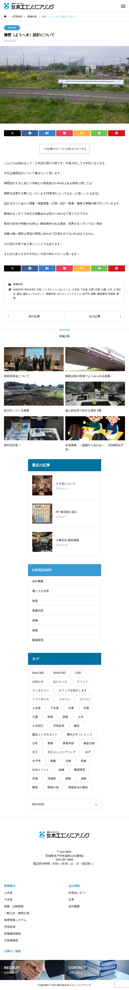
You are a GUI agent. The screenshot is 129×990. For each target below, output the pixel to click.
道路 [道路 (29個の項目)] (83, 778)
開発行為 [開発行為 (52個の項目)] (53, 787)
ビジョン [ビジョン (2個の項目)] (85, 699)
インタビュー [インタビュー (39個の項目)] (40, 690)
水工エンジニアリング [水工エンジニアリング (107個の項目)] (61, 752)
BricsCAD (30, 289)
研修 (35, 620)
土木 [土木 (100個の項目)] (81, 716)
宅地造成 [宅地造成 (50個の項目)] (58, 725)
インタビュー (50, 289)
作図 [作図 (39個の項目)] (86, 708)
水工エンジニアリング (69, 293)
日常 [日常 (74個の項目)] (35, 743)
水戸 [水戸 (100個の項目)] (88, 752)
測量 (93, 293)
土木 (109, 289)
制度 (35, 600)
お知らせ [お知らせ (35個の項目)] (37, 681)
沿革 (71, 899)
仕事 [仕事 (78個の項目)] (71, 708)
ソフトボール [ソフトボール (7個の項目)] (40, 699)
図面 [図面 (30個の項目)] (65, 716)
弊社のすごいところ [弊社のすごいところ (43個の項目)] (79, 734)
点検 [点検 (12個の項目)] (68, 760)
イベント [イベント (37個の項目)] (82, 681)
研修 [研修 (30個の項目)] (83, 760)
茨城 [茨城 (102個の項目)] (35, 778)
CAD (38, 289)
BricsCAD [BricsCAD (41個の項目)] (59, 672)
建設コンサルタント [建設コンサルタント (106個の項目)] (44, 734)
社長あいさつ (77, 892)
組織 (35, 630)
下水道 (84, 289)
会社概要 (37, 581)
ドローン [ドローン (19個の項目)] (64, 699)
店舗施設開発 (12, 933)
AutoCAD (18, 289)
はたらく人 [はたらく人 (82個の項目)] (60, 681)
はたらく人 (64, 289)
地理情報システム (15, 919)
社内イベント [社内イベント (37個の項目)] (40, 769)
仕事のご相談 (12, 951)
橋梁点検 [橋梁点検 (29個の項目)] (89, 743)
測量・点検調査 (14, 906)
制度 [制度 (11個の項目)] (50, 716)
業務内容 (12, 27)
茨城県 (111, 293)
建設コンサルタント (34, 293)
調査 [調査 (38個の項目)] (68, 778)
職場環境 (102, 293)
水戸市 (86, 293)
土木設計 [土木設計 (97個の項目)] (37, 725)
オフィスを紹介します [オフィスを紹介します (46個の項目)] (73, 690)
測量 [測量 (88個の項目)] (53, 760)
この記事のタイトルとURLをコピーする (64, 148)
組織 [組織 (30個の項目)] (61, 769)
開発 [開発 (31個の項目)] (35, 787)
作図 (97, 289)
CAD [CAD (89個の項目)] (78, 672)
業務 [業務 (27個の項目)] (50, 743)
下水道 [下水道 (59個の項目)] (54, 708)
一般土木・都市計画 (16, 913)
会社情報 (74, 885)
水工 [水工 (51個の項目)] (35, 752)
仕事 (91, 289)
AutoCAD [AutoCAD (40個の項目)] (38, 672)
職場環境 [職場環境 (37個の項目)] (79, 769)
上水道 (75, 289)
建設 (19, 293)
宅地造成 (9, 926)
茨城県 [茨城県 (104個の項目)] (51, 778)
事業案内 (9, 885)
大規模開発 (11, 940)
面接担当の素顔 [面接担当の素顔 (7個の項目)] (78, 787)
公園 (103, 289)
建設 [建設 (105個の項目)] (77, 725)
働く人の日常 (40, 591)
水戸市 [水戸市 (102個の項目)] (36, 760)
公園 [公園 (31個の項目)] (35, 716)
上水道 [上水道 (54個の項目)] (36, 708)
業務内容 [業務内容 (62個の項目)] (68, 743)
